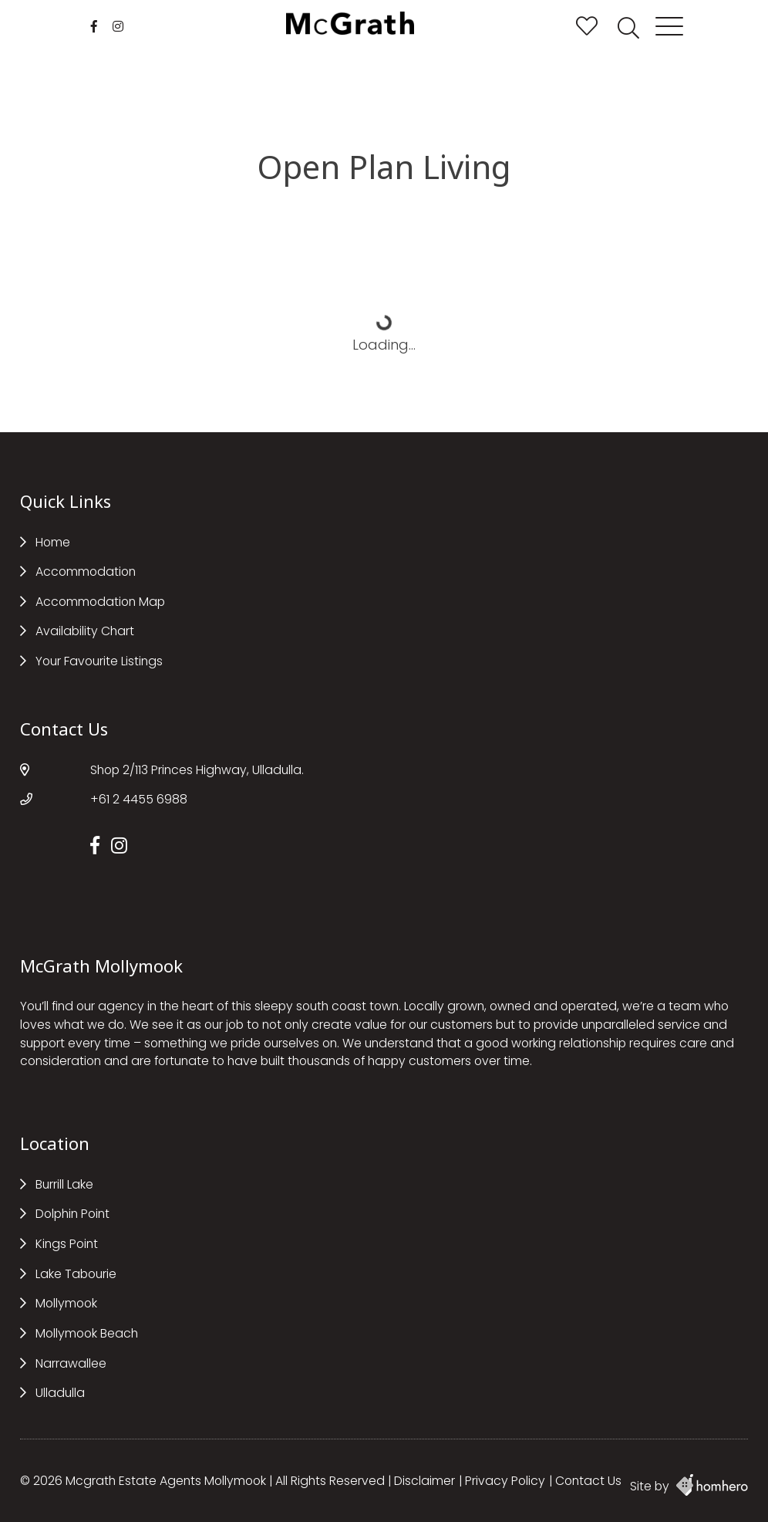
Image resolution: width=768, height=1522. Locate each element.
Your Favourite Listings (99, 661)
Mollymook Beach (86, 1333)
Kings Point (66, 1244)
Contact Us (588, 1481)
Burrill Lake (64, 1184)
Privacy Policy (505, 1481)
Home (52, 542)
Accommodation (85, 571)
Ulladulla (60, 1393)
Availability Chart (84, 631)
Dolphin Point (72, 1214)
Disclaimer (424, 1481)
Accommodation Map (100, 601)
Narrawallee (70, 1363)
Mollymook (66, 1303)
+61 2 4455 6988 (138, 799)
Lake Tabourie (75, 1274)
